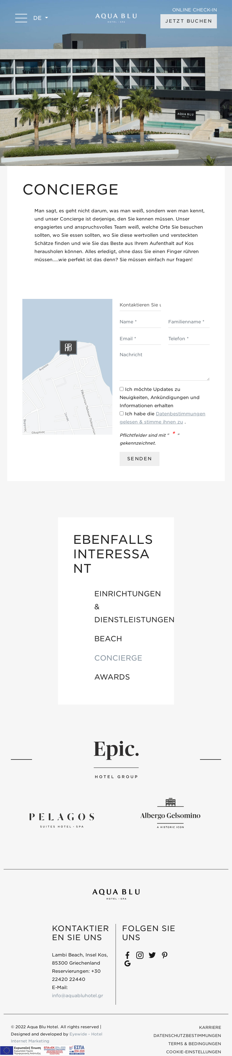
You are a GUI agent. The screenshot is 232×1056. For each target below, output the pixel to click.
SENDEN (139, 458)
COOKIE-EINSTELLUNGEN (193, 1052)
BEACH (108, 638)
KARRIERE (210, 1027)
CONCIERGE (118, 658)
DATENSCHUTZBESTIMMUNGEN (187, 1035)
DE (38, 18)
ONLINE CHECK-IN (194, 10)
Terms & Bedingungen (194, 1044)
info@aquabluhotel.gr (77, 995)
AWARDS (112, 677)
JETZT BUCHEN (188, 21)
